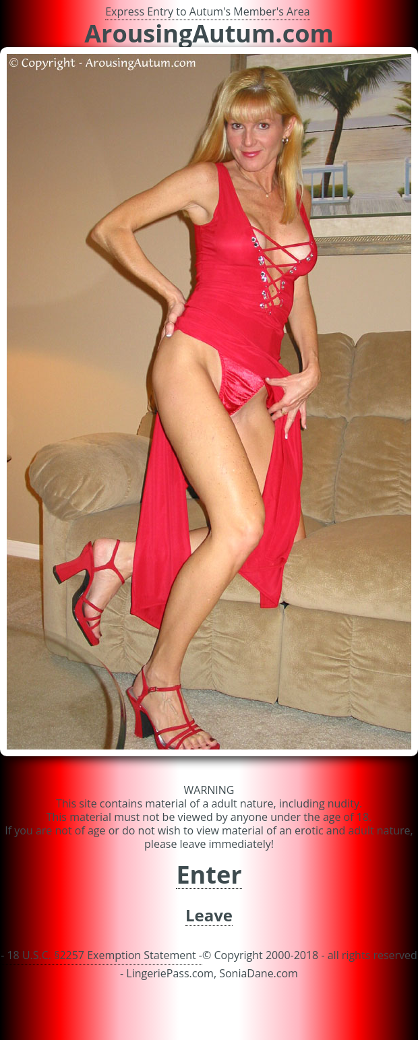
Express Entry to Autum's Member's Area (207, 11)
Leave (209, 915)
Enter (208, 875)
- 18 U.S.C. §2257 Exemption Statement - (101, 955)
